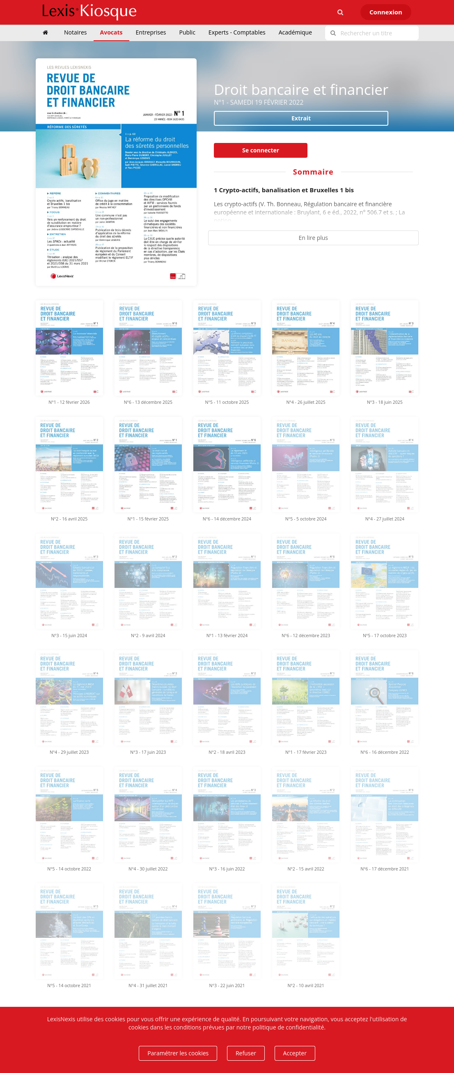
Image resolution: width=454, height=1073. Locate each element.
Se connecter (260, 150)
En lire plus (313, 238)
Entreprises (151, 32)
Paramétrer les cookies (178, 1053)
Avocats (111, 32)
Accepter (295, 1053)
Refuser (246, 1053)
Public (187, 32)
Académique (295, 32)
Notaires (75, 32)
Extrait (301, 118)
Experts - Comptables (237, 32)
